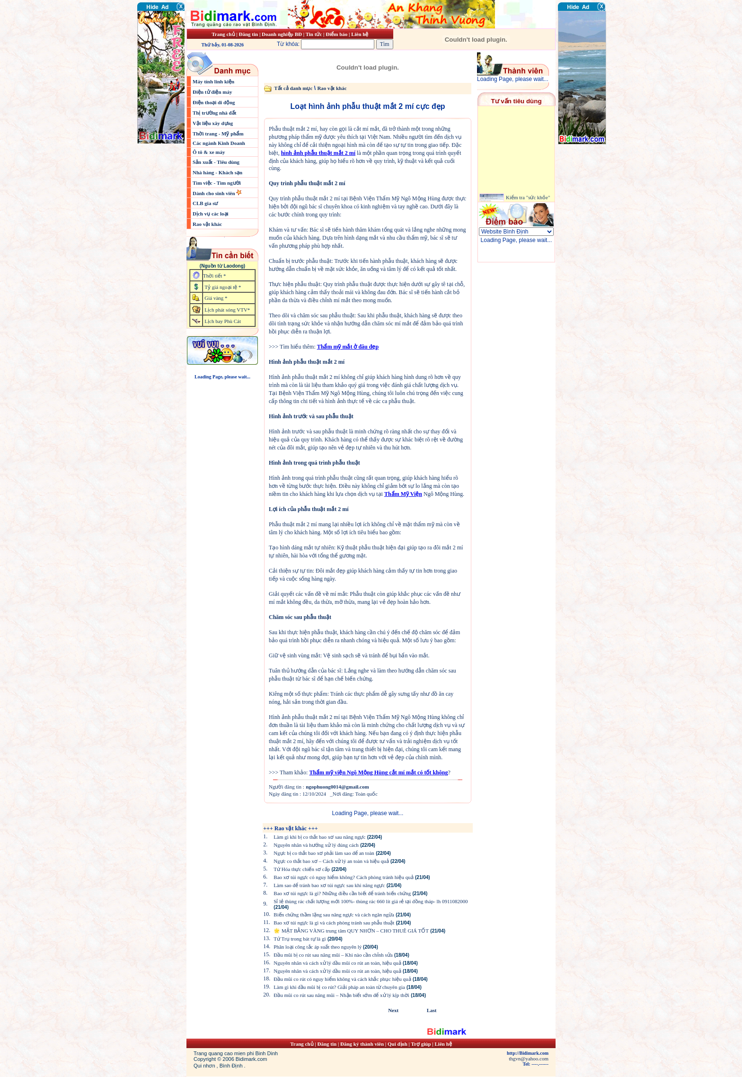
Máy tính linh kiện (213, 81)
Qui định (397, 1044)
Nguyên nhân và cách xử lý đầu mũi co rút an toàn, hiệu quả (337, 963)
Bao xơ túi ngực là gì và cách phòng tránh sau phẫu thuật (334, 922)
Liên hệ (359, 34)
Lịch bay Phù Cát (222, 321)
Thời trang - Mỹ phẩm (218, 133)
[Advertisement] (586, 201)
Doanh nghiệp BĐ (282, 34)
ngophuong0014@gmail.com (337, 787)
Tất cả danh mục (293, 88)
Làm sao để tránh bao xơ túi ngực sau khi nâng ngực (329, 885)
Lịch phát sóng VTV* (227, 310)
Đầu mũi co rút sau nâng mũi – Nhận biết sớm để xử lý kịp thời (341, 995)
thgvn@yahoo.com (528, 1058)
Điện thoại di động (214, 102)
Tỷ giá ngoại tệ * (222, 287)
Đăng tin (248, 34)
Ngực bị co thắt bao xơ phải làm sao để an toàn (324, 853)
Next (393, 1010)
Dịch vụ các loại (211, 213)
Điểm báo (336, 34)
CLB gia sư (205, 203)
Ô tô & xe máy (209, 152)
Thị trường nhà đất (214, 113)
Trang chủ (223, 34)
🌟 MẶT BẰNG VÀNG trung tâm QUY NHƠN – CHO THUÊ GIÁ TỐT (351, 930)
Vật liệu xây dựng (213, 123)
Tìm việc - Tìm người (217, 183)
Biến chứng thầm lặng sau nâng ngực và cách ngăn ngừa (334, 914)
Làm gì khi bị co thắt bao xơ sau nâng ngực (319, 837)
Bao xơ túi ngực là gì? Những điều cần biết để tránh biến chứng (342, 893)
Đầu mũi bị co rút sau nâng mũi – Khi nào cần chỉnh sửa (333, 955)
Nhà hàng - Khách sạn (217, 172)
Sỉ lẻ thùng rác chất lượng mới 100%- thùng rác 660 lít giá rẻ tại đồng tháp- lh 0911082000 (371, 901)
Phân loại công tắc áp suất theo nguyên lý (318, 947)
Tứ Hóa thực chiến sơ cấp (302, 869)
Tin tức (314, 34)
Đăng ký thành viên (362, 1044)
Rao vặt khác (207, 224)
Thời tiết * (214, 275)
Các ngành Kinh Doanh (219, 143)
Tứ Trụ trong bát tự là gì (300, 939)
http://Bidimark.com (527, 1053)
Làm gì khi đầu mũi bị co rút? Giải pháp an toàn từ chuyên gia (339, 987)
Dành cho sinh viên (214, 193)
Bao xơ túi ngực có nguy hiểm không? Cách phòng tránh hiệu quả (343, 877)
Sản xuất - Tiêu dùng (216, 162)
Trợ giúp (422, 1044)
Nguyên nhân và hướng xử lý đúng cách (316, 845)
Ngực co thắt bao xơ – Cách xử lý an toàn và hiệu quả (331, 861)
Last (432, 1010)
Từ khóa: (326, 44)
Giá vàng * (215, 298)
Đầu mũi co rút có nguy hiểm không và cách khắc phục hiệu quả (342, 979)
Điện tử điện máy (212, 92)
